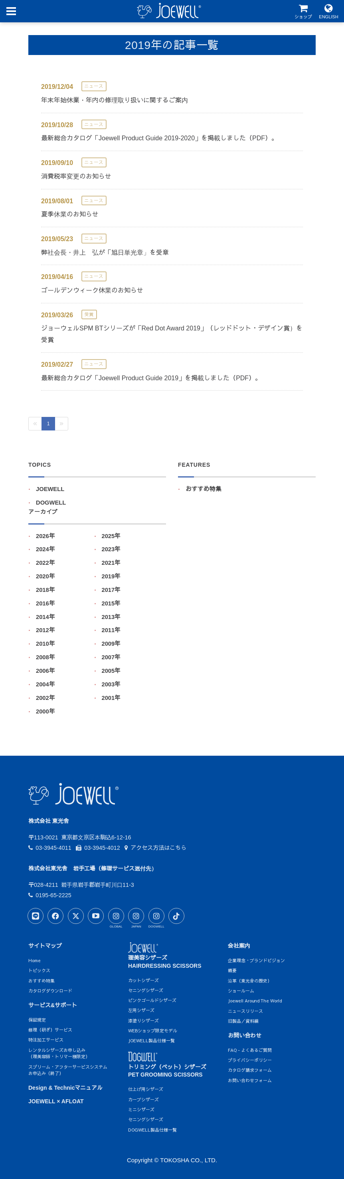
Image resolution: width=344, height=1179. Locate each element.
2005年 (111, 671)
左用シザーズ (141, 1010)
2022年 (45, 563)
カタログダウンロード (50, 991)
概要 (232, 970)
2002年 (45, 698)
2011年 (111, 630)
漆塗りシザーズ (143, 1021)
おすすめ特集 (203, 489)
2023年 (111, 549)
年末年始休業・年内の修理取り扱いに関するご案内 (114, 100)
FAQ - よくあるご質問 (250, 1050)
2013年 (111, 617)
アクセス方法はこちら (155, 848)
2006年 (45, 671)
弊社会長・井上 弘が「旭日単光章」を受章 (105, 252)
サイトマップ (45, 946)
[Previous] (35, 423)
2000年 (45, 711)
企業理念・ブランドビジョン (256, 960)
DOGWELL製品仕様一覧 (152, 1130)
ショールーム (241, 991)
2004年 (45, 684)
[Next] (61, 423)
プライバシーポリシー (250, 1060)
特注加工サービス (45, 1040)
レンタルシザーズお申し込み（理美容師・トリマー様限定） (59, 1053)
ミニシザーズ (141, 1109)
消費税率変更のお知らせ (76, 176)
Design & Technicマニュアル (65, 1088)
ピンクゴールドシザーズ (152, 1000)
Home (34, 960)
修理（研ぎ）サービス (50, 1030)
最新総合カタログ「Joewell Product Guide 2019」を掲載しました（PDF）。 (151, 378)
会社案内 (239, 946)
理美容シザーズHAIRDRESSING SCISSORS (165, 957)
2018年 (45, 590)
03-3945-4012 (98, 848)
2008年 (45, 657)
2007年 (111, 657)
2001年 (111, 698)
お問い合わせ (244, 1035)
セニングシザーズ (145, 990)
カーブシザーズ (143, 1099)
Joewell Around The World (255, 1001)
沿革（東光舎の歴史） (250, 981)
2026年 (45, 536)
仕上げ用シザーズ (145, 1089)
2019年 (111, 576)
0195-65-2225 (49, 895)
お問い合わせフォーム (250, 1080)
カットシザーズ (143, 980)
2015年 (111, 603)
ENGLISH (328, 11)
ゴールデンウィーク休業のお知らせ (92, 290)
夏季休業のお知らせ (70, 214)
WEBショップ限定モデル (152, 1031)
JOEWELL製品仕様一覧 (151, 1040)
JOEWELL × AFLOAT (56, 1101)
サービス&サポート (52, 1005)
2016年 (45, 603)
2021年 (111, 563)
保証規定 (37, 1020)
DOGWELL (51, 502)
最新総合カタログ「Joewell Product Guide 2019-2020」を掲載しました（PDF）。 (159, 138)
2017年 (111, 590)
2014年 (45, 617)
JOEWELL (50, 489)
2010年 (45, 644)
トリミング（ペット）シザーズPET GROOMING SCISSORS (167, 1066)
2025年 (111, 536)
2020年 (45, 576)
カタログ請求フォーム (250, 1070)
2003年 (111, 684)
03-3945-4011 (49, 848)
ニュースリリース (245, 1011)
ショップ (303, 11)
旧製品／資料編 (243, 1021)
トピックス (39, 970)
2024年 (45, 549)
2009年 (111, 644)
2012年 (45, 630)
